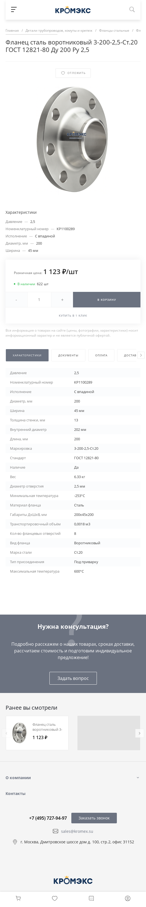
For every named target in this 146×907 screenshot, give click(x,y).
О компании (18, 777)
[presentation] (141, 355)
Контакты (16, 793)
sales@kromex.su (77, 831)
